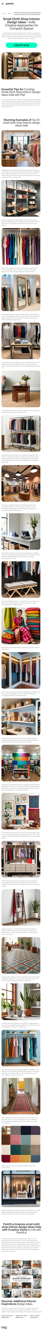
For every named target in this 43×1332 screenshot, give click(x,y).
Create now (21, 45)
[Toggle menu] (2, 4)
